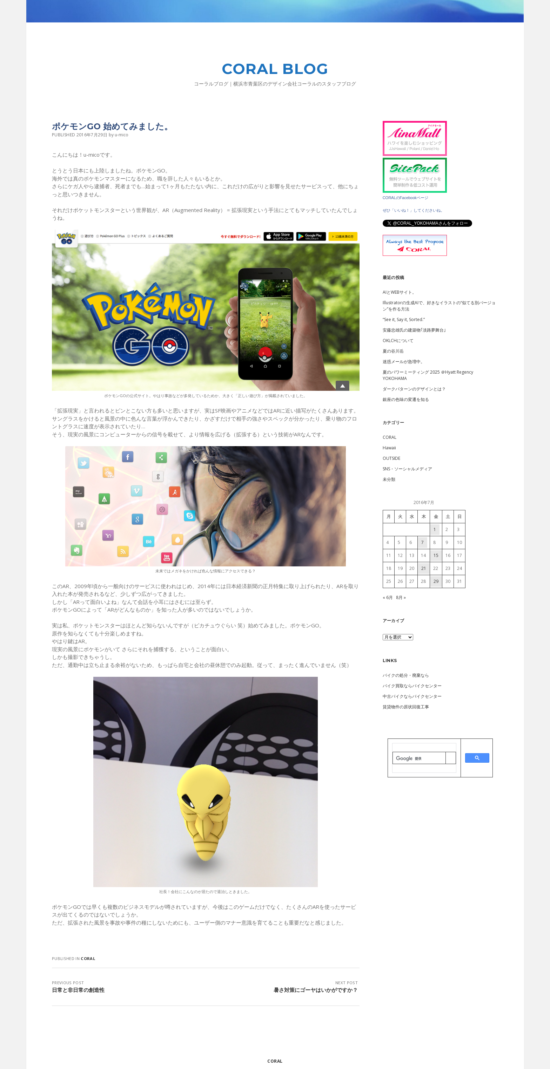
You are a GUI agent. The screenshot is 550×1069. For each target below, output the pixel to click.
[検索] (419, 758)
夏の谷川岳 (393, 351)
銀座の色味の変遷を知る (406, 399)
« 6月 (388, 597)
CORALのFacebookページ (405, 198)
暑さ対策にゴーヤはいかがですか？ (316, 989)
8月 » (401, 597)
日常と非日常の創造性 (78, 989)
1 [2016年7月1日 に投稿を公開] (435, 529)
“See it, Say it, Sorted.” (404, 319)
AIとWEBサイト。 (399, 292)
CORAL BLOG (275, 69)
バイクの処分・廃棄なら (406, 675)
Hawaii (389, 448)
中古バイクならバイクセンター (412, 696)
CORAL (88, 958)
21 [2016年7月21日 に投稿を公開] (423, 568)
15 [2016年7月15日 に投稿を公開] (436, 555)
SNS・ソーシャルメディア (407, 469)
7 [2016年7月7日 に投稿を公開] (422, 542)
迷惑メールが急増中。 (404, 362)
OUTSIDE (391, 458)
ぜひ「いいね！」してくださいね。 (413, 210)
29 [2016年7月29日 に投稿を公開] (436, 581)
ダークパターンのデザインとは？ (414, 389)
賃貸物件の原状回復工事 (406, 707)
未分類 (389, 479)
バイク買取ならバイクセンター (412, 686)
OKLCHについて (398, 340)
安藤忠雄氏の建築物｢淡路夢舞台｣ (414, 330)
